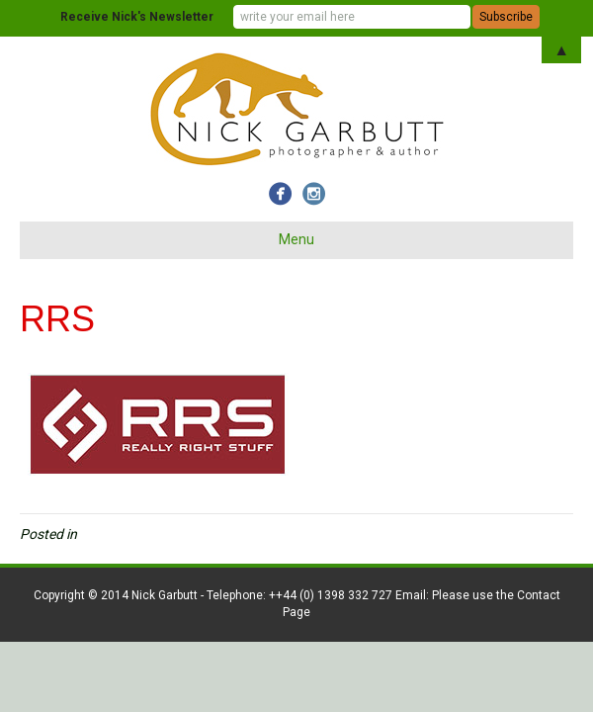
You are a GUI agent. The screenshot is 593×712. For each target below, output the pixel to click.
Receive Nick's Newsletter (136, 17)
